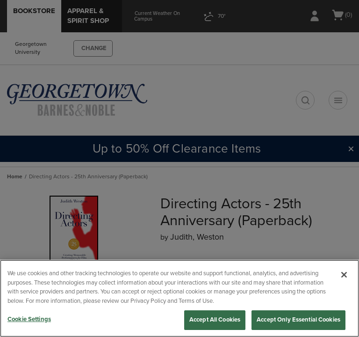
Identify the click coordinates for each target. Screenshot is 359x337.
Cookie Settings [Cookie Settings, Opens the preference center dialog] (29, 319)
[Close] (344, 274)
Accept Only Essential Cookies (298, 319)
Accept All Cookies (214, 319)
